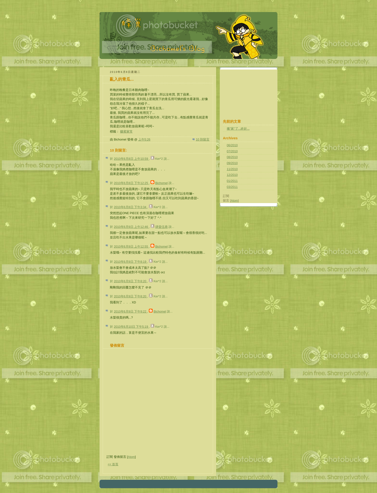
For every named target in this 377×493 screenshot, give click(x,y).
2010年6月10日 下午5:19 (131, 326)
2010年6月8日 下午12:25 (131, 183)
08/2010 (232, 157)
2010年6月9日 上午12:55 (131, 246)
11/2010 (232, 169)
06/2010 (232, 145)
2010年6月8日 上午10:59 (131, 158)
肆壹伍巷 (161, 227)
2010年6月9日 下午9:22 (130, 311)
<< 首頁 (113, 464)
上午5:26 (144, 139)
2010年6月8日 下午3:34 (130, 207)
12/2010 (232, 175)
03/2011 (232, 187)
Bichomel (161, 183)
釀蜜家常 (126, 131)
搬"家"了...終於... (238, 128)
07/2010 (232, 151)
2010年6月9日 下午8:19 (130, 261)
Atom (131, 457)
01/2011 (232, 181)
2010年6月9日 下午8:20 (130, 281)
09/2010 (232, 163)
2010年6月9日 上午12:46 (131, 227)
